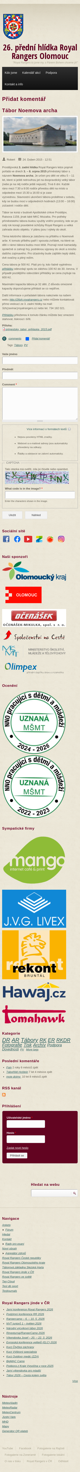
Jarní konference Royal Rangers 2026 (29, 1309)
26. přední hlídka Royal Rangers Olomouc (40, 51)
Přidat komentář (41, 338)
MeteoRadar (9, 1407)
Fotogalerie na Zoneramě (20, 1454)
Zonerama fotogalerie (39, 540)
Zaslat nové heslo (17, 1147)
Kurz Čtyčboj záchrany (20, 1347)
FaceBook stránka (6, 540)
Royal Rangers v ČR (39, 1461)
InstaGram (61, 540)
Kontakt (7, 1239)
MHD (5, 1421)
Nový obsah (9, 1248)
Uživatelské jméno (19, 1117)
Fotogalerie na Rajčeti (50, 1448)
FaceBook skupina (17, 540)
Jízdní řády (9, 1417)
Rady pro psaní (14, 1243)
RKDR (63, 1040)
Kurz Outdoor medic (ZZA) (22, 1356)
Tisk (28, 1044)
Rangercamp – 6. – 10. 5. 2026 (25, 1318)
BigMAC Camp (15, 1361)
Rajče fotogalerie (50, 540)
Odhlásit (63, 1461)
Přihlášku (7, 315)
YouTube (28, 540)
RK (43, 1040)
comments (15, 338)
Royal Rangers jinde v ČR (18, 1272)
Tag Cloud (8, 1281)
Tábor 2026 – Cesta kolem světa (26, 1375)
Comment (9, 384)
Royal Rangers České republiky (21, 1258)
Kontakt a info (14, 84)
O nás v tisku (13, 1461)
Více (75, 1381)
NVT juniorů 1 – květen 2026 (24, 1323)
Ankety (6, 1225)
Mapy (5, 1426)
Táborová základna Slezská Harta (23, 1267)
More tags (32, 1049)
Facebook (25, 1448)
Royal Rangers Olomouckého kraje (23, 1262)
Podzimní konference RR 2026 (25, 1314)
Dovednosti (10, 1049)
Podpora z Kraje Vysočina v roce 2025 (30, 1365)
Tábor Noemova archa (29, 110)
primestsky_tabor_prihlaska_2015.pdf (29, 329)
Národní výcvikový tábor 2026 (24, 1328)
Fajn (9, 1067)
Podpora (51, 72)
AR (15, 1040)
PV (26, 345)
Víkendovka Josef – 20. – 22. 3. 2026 (29, 1337)
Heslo (11, 1132)
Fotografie (12, 1044)
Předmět (7, 369)
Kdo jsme (11, 72)
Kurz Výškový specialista (21, 1351)
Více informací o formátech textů (47, 429)
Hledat (6, 1234)
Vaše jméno (9, 354)
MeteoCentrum (11, 1412)
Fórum (9, 1229)
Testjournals (9, 1290)
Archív (39, 1044)
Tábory (18, 345)
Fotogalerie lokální (53, 1454)
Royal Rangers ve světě (17, 1276)
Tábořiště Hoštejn (17, 1072)
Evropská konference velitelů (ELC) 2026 (31, 1342)
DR (6, 1040)
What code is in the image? (23, 488)
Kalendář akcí (31, 72)
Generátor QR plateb (15, 1431)
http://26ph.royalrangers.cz (26, 299)
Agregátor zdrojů (15, 1253)
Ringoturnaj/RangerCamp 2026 (25, 1333)
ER (51, 1040)
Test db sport (10, 1286)
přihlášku (7, 268)
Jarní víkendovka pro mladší (23, 1370)
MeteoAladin (9, 1402)
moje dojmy (13, 1076)
